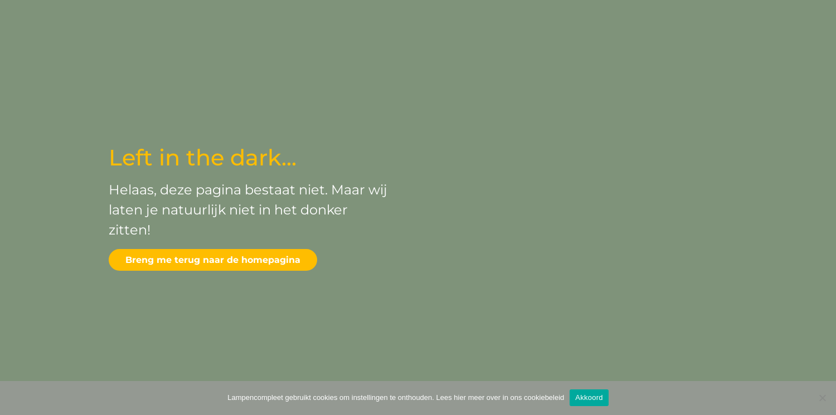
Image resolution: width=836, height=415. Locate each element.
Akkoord (588, 397)
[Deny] (822, 397)
